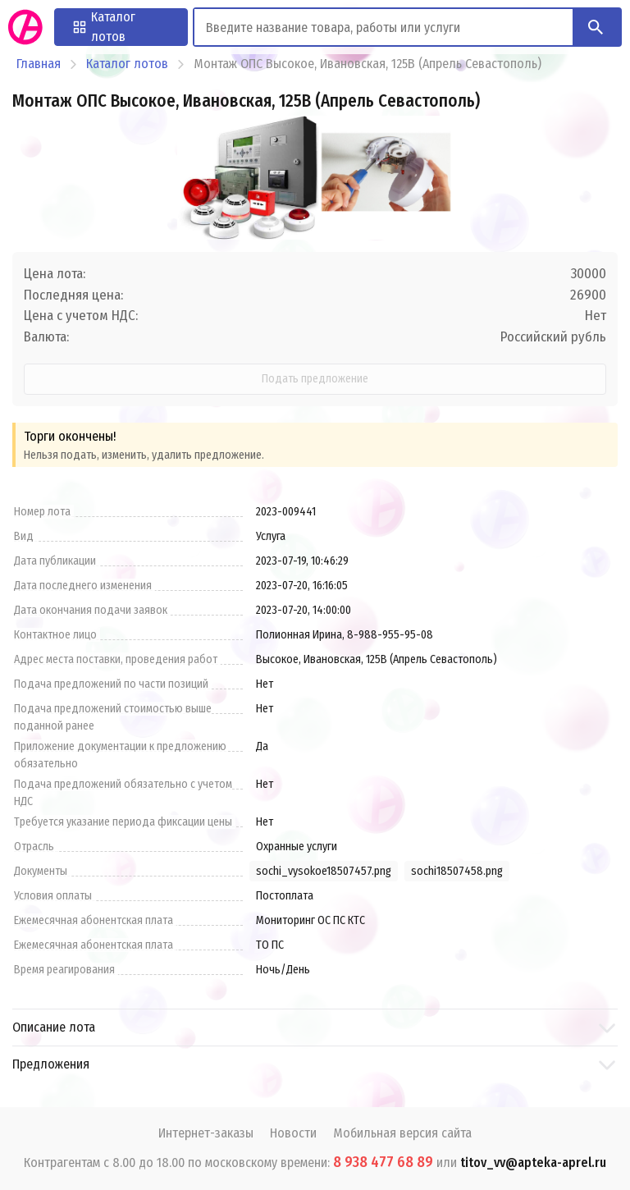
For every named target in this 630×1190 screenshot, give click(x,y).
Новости (293, 1133)
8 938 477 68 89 (383, 1162)
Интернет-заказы (205, 1133)
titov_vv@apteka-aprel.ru (533, 1162)
